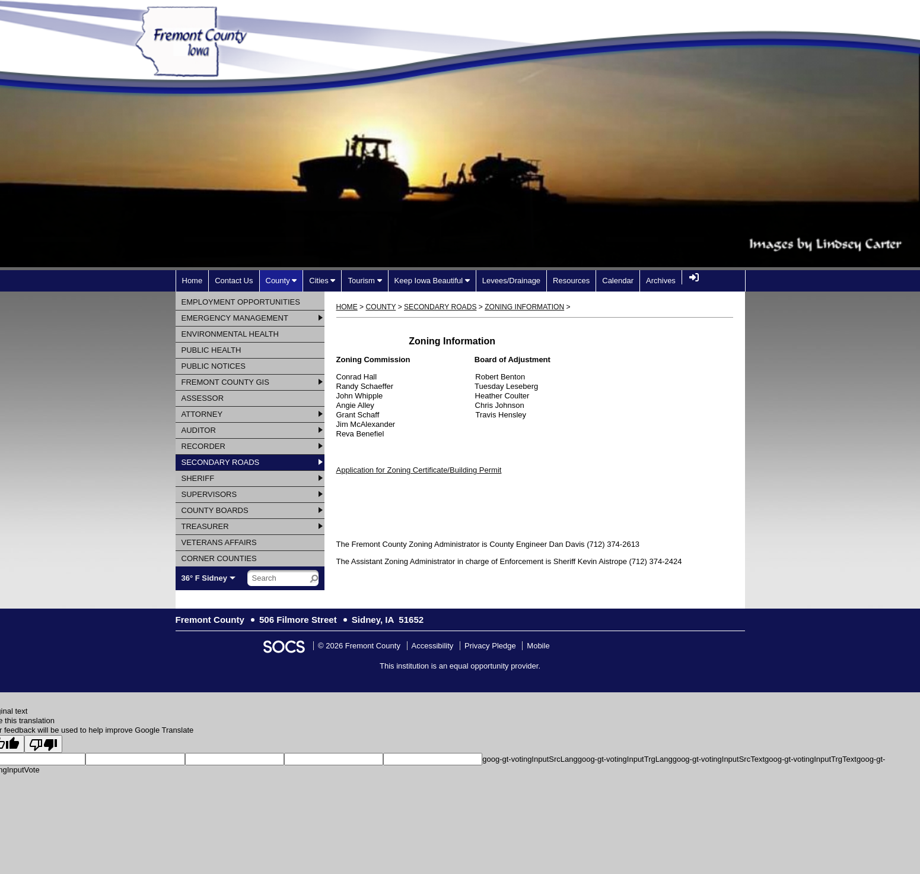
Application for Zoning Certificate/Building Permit (419, 470)
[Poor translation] (43, 744)
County (381, 307)
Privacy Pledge (490, 645)
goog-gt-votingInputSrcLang (529, 759)
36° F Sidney (204, 578)
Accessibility (433, 645)
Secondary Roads (440, 307)
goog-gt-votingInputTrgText (811, 759)
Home (347, 307)
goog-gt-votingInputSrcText (719, 759)
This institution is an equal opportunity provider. (460, 665)
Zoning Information (524, 307)
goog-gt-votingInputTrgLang (625, 759)
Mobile (538, 645)
